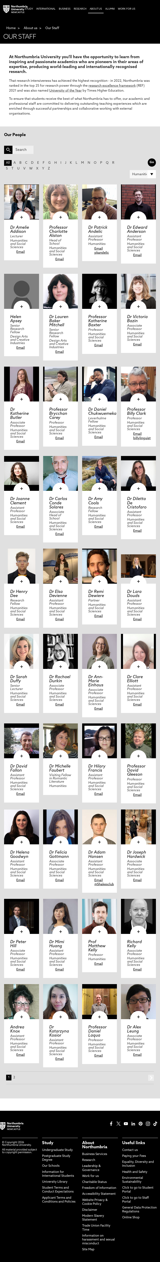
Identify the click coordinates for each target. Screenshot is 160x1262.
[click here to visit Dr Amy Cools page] (99, 473)
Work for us (90, 1176)
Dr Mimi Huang (56, 944)
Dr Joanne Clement (20, 501)
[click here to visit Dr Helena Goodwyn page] (21, 827)
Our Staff (52, 28)
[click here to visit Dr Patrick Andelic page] (99, 201)
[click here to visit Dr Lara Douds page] (138, 566)
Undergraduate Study (57, 1150)
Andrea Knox (17, 1029)
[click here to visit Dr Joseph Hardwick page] (138, 827)
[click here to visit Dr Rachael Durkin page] (60, 651)
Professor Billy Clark (136, 412)
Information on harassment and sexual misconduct (98, 1239)
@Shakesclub (104, 884)
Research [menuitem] (80, 9)
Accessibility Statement (99, 1194)
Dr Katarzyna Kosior (59, 1031)
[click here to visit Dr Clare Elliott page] (138, 651)
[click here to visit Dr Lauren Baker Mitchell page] (60, 291)
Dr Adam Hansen (96, 854)
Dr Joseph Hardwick (136, 854)
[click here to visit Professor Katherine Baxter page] (99, 291)
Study (47, 1143)
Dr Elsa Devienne (58, 594)
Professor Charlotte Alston (58, 232)
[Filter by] (143, 174)
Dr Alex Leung (134, 1029)
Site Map (88, 1249)
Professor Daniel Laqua (97, 1031)
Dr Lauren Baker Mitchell (58, 321)
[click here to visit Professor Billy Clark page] (138, 384)
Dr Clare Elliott (135, 679)
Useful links (133, 1143)
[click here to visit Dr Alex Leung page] (138, 1001)
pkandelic (101, 253)
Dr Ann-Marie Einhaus (95, 681)
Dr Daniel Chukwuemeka (102, 412)
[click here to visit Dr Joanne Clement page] (21, 473)
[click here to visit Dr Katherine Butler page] (21, 384)
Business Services (94, 1154)
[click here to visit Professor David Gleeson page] (138, 740)
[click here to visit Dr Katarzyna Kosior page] (60, 1001)
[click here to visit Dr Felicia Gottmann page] (60, 827)
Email (20, 252)
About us (30, 28)
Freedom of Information (99, 1188)
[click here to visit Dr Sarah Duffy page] (21, 651)
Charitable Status (94, 1182)
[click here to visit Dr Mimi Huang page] (60, 916)
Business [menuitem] (64, 9)
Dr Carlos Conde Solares (58, 503)
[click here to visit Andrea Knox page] (21, 1001)
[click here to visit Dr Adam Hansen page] (99, 827)
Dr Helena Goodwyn (19, 854)
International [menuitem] (46, 9)
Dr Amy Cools (95, 501)
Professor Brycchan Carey (58, 414)
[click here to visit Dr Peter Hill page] (21, 916)
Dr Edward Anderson (137, 230)
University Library (54, 1182)
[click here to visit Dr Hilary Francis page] (99, 740)
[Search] (22, 150)
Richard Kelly (134, 944)
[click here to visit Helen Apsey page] (21, 291)
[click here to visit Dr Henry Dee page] (21, 566)
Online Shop (131, 1217)
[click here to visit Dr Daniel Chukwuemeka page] (99, 384)
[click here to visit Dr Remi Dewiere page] (99, 566)
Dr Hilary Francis (96, 768)
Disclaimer (89, 1210)
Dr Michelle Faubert (59, 768)
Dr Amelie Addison (19, 230)
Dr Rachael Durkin (59, 679)
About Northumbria (94, 1145)
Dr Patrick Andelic (97, 230)
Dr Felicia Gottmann (59, 854)
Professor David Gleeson (136, 770)
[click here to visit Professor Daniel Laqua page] (99, 1001)
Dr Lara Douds (134, 594)
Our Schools (50, 1166)
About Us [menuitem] (96, 9)
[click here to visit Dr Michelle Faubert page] (60, 740)
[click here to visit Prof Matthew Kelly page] (99, 916)
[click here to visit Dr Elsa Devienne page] (60, 566)
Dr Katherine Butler (19, 414)
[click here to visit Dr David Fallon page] (21, 740)
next (151, 1078)
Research (88, 1160)
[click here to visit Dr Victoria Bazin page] (138, 291)
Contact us (130, 1150)
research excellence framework (112, 86)
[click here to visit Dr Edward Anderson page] (138, 201)
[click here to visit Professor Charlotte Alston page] (60, 201)
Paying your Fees (134, 1156)
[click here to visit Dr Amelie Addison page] (21, 201)
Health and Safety (134, 1172)
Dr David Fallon (18, 768)
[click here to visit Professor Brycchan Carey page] (60, 384)
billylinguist (142, 438)
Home (11, 28)
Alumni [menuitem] (110, 9)
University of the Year (65, 90)
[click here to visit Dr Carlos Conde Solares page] (60, 473)
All (8, 163)
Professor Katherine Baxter (97, 321)
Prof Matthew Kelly (96, 946)
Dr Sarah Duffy (18, 679)
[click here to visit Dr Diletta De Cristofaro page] (138, 473)
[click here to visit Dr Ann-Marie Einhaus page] (99, 651)
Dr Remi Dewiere (96, 594)
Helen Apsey (16, 319)
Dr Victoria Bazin (137, 319)
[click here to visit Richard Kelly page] (138, 916)
